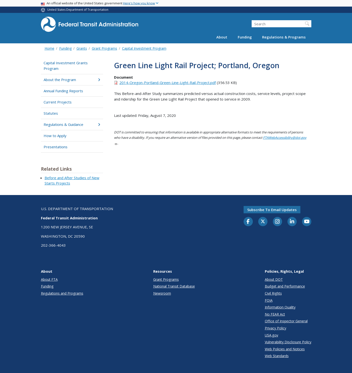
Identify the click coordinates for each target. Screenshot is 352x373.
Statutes (51, 113)
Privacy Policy (275, 328)
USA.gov (271, 335)
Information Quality (280, 307)
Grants (81, 48)
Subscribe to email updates (272, 209)
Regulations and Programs (62, 293)
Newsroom (162, 293)
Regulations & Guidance (72, 124)
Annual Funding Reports (63, 90)
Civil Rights (273, 293)
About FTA (49, 279)
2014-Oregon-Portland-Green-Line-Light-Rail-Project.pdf (167, 82)
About (221, 37)
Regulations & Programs (284, 37)
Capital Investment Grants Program (66, 65)
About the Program (72, 79)
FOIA (269, 300)
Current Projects (58, 102)
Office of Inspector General (286, 321)
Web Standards (277, 356)
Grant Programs (104, 48)
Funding (245, 37)
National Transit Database (174, 286)
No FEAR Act (275, 314)
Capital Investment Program (144, 48)
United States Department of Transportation (77, 10)
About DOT (274, 279)
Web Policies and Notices (285, 349)
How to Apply (55, 135)
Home (49, 48)
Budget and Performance (285, 286)
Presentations (55, 146)
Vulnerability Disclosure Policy (288, 342)
